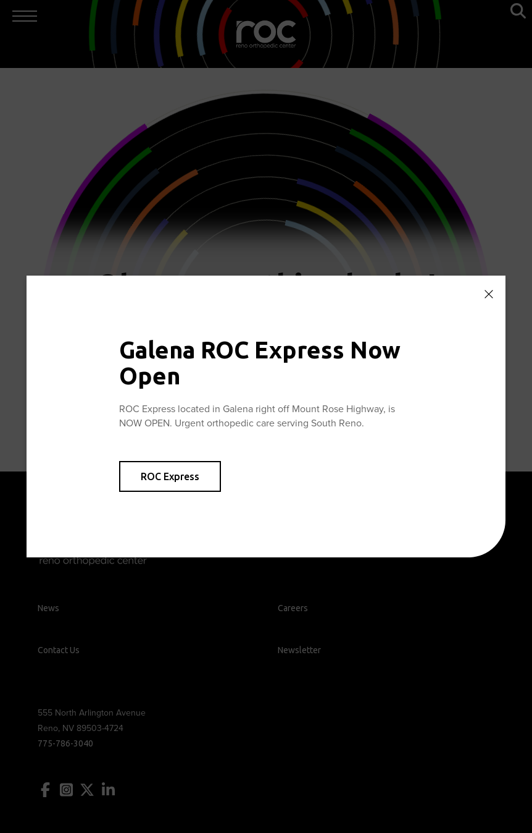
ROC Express (170, 476)
